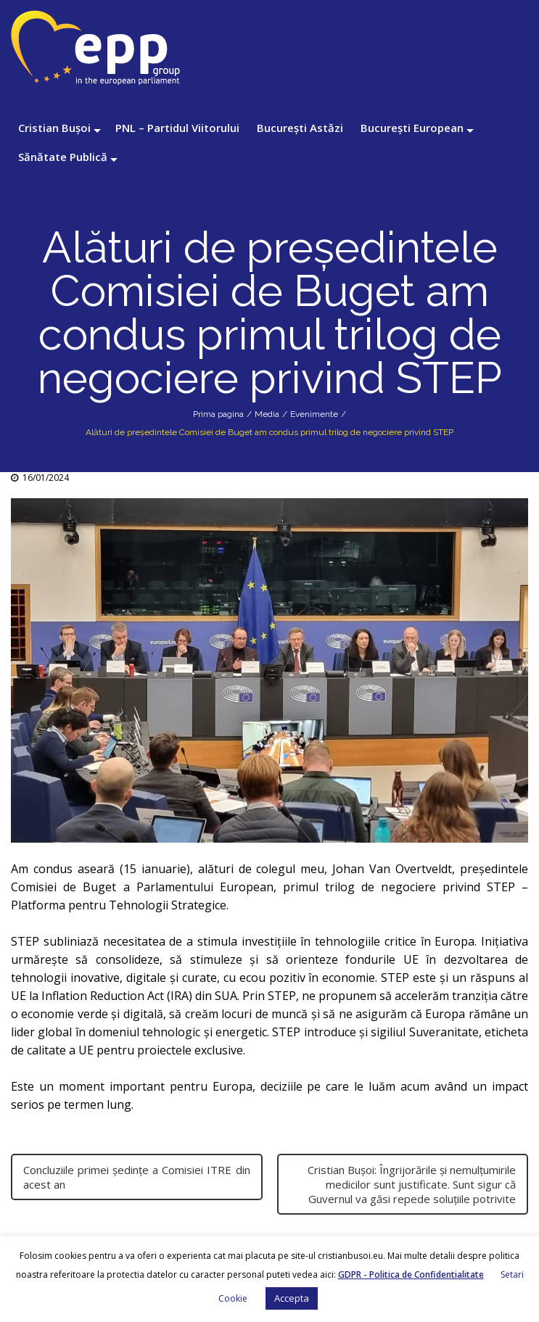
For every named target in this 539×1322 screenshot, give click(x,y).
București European (412, 127)
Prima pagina (218, 414)
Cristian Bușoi (54, 127)
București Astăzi (300, 127)
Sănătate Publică (62, 156)
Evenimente (314, 414)
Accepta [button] (291, 1298)
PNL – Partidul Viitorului (177, 127)
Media (267, 414)
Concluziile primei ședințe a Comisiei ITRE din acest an (136, 1176)
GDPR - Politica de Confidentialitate (411, 1274)
